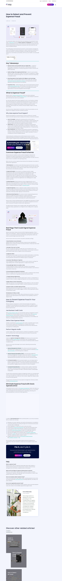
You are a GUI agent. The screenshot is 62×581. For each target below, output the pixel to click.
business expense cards (14, 86)
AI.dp (50, 1)
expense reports (26, 185)
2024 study (11, 42)
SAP (19, 437)
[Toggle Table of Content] (14, 59)
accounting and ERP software (26, 436)
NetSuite (15, 437)
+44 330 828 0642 (9, 1)
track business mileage (16, 430)
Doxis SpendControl (14, 381)
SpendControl (44, 1)
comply (14, 433)
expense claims (23, 96)
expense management (24, 388)
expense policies (19, 322)
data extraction (35, 354)
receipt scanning (16, 339)
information (14, 20)
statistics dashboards (31, 432)
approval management (18, 427)
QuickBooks (11, 437)
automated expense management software (16, 80)
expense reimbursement (18, 95)
